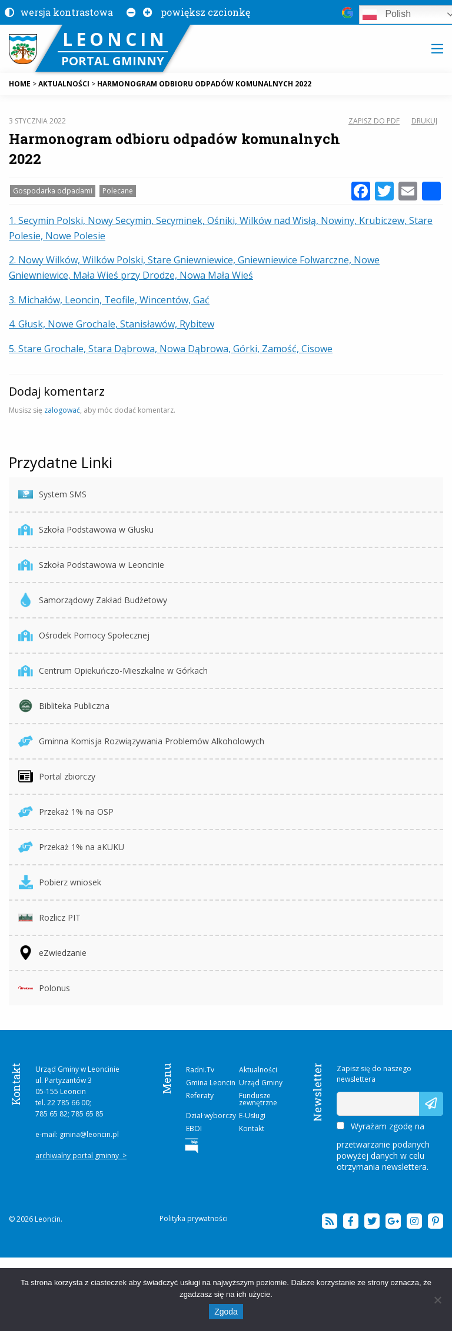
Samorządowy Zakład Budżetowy (92, 600)
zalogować (62, 410)
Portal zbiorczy (56, 776)
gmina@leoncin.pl (89, 1134)
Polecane (117, 191)
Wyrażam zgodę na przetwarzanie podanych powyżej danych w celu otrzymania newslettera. (383, 1146)
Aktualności (258, 1070)
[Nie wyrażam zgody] (437, 1300)
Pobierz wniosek (59, 882)
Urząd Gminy (260, 1083)
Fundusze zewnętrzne (258, 1099)
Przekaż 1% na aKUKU (71, 847)
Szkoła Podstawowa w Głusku (86, 529)
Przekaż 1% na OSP (66, 811)
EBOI (194, 1128)
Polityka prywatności (193, 1218)
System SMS (52, 494)
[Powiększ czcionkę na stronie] (145, 12)
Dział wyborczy (211, 1116)
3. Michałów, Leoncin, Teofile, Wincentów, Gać (109, 299)
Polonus (44, 988)
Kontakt (251, 1128)
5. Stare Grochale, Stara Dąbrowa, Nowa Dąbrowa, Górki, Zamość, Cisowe (171, 348)
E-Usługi (252, 1116)
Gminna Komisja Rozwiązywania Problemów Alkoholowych (141, 741)
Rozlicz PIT (49, 917)
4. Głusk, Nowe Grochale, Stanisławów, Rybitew (111, 323)
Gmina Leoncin (210, 1083)
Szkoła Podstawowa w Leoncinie (91, 564)
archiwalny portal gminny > (81, 1156)
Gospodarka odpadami (52, 191)
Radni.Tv (200, 1070)
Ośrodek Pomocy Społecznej (83, 635)
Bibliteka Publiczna (63, 705)
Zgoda (226, 1311)
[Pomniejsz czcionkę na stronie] (129, 12)
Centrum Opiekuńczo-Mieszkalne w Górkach (113, 670)
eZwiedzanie (52, 952)
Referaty (200, 1096)
